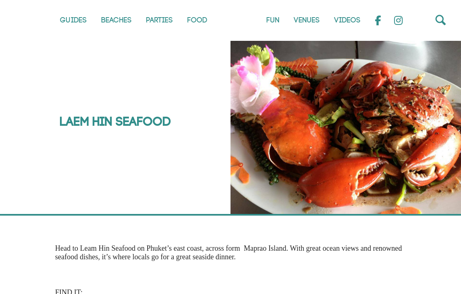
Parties (159, 20)
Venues (307, 20)
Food (197, 20)
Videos (347, 20)
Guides (73, 20)
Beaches (116, 20)
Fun (272, 20)
